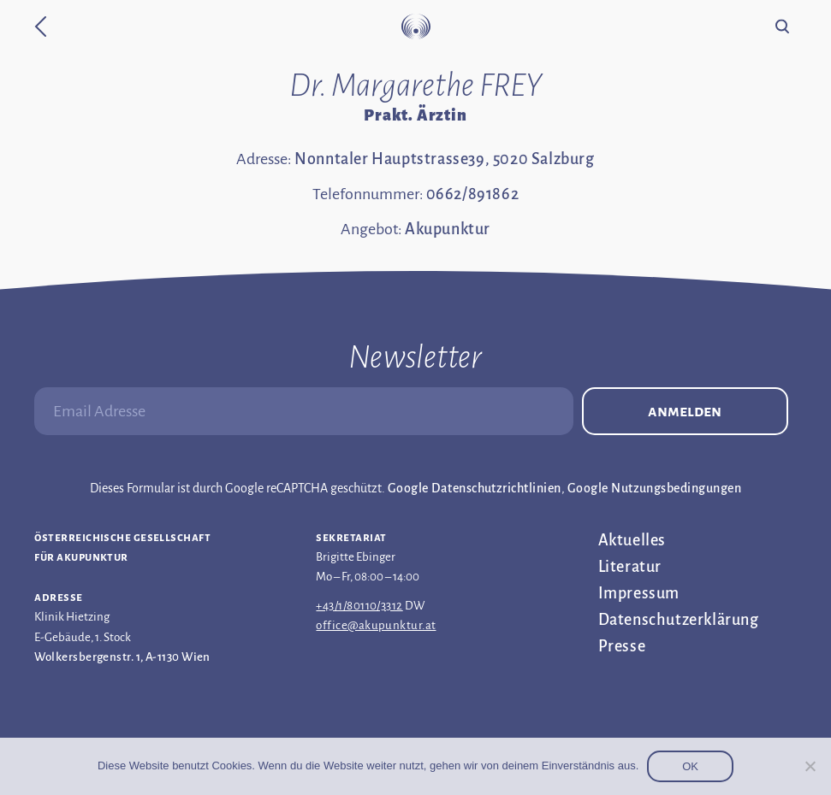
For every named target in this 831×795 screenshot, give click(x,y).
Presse (622, 646)
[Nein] (809, 765)
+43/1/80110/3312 (359, 605)
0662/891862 (472, 194)
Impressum (639, 593)
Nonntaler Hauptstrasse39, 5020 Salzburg (444, 159)
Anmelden (684, 411)
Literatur (630, 566)
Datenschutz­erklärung (678, 619)
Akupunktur (447, 229)
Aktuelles (632, 540)
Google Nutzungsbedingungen (654, 488)
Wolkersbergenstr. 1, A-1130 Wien (122, 657)
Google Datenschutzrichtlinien (474, 488)
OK (690, 766)
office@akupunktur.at (376, 625)
